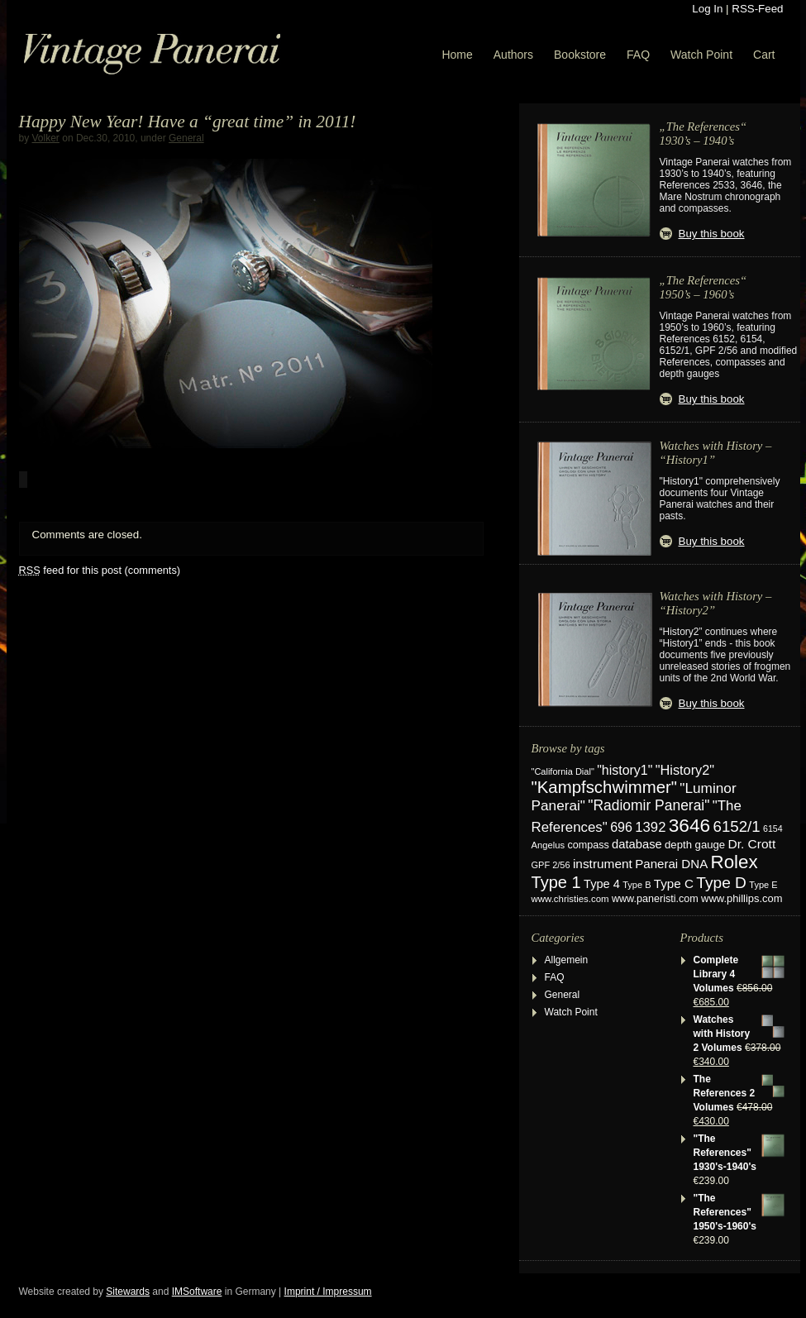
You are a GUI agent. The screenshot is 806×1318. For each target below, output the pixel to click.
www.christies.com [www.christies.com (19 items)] (570, 899)
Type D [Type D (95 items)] (721, 882)
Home (456, 54)
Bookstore (580, 54)
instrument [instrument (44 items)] (602, 864)
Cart (764, 54)
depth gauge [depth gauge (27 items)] (695, 844)
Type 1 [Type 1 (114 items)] (556, 882)
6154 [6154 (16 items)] (773, 828)
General (186, 138)
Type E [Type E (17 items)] (763, 885)
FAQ (638, 54)
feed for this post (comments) (100, 570)
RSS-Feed (757, 8)
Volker (46, 138)
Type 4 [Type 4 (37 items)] (602, 884)
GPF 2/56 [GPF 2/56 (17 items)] (551, 865)
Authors (513, 54)
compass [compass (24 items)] (587, 845)
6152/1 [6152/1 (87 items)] (737, 826)
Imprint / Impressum (328, 1291)
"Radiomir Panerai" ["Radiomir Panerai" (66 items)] (648, 805)
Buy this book (712, 233)
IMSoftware (197, 1291)
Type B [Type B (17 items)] (636, 885)
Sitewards (128, 1291)
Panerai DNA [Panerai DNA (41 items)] (671, 864)
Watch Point (701, 54)
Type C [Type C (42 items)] (674, 883)
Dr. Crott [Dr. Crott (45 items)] (751, 844)
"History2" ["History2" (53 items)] (685, 769)
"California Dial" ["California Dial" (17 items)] (563, 771)
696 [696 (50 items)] (621, 826)
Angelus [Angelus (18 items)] (548, 845)
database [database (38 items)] (637, 844)
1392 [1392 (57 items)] (650, 827)
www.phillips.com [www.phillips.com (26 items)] (741, 898)
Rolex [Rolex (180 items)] (734, 862)
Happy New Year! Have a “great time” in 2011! (187, 121)
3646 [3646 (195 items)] (689, 825)
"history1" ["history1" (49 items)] (624, 770)
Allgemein (567, 960)
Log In (707, 8)
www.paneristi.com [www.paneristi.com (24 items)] (655, 899)
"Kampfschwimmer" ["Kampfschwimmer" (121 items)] (605, 787)
